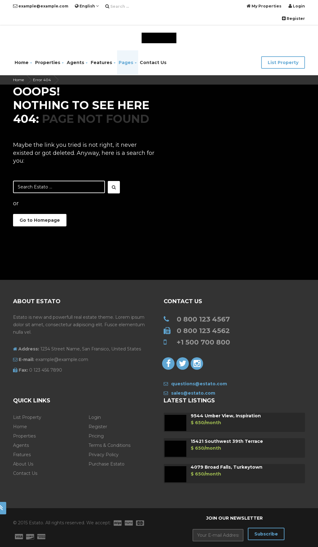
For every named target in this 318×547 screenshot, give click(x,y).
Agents (77, 62)
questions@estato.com (195, 384)
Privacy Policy (104, 454)
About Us (23, 464)
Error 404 (42, 79)
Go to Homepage (40, 220)
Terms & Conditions (109, 445)
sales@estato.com (189, 393)
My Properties (264, 6)
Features (103, 62)
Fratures (22, 454)
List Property (283, 62)
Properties (49, 62)
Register (293, 18)
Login (296, 6)
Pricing (96, 436)
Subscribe (266, 534)
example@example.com (40, 6)
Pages (128, 62)
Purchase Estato (107, 464)
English (87, 6)
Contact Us (153, 62)
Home (23, 62)
